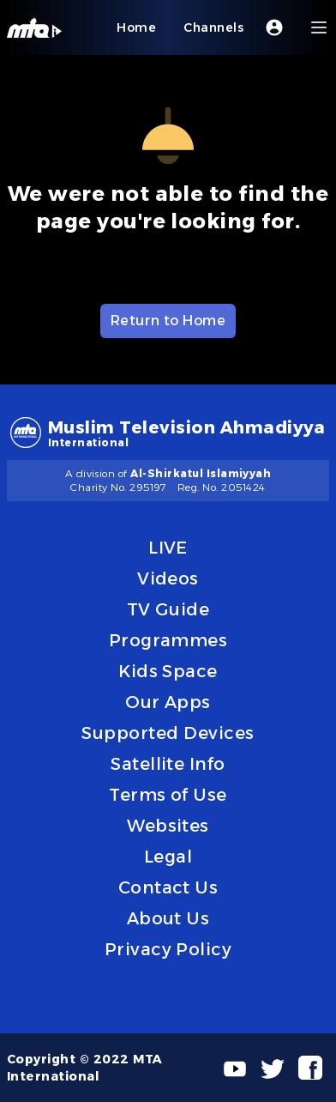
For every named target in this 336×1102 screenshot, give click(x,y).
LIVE (168, 547)
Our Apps (168, 702)
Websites (168, 825)
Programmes (168, 640)
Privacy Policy (168, 949)
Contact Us (168, 887)
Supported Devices (167, 733)
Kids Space (168, 671)
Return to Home (168, 320)
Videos (168, 578)
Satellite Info (168, 764)
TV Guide (168, 609)
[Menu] (319, 27)
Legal (168, 856)
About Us (168, 918)
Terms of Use (168, 794)
